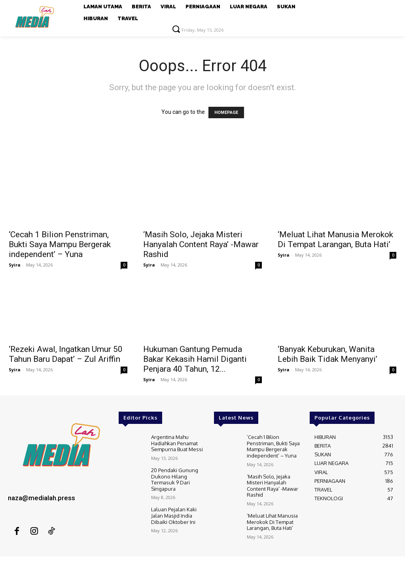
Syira (15, 265)
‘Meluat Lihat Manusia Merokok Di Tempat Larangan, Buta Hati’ (335, 239)
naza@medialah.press (41, 498)
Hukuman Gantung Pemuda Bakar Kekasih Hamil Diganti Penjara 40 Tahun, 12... (195, 359)
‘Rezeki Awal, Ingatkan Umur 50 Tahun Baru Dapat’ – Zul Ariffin (66, 354)
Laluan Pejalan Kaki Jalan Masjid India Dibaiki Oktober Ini (174, 515)
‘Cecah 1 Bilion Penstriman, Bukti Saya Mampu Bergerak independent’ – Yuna (60, 244)
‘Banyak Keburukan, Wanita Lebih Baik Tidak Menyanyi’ (327, 354)
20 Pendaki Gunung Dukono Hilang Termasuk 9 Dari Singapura (174, 479)
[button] (176, 29)
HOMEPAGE (226, 112)
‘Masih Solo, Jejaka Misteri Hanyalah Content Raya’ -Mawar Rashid (201, 244)
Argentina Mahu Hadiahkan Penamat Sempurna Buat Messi (177, 443)
